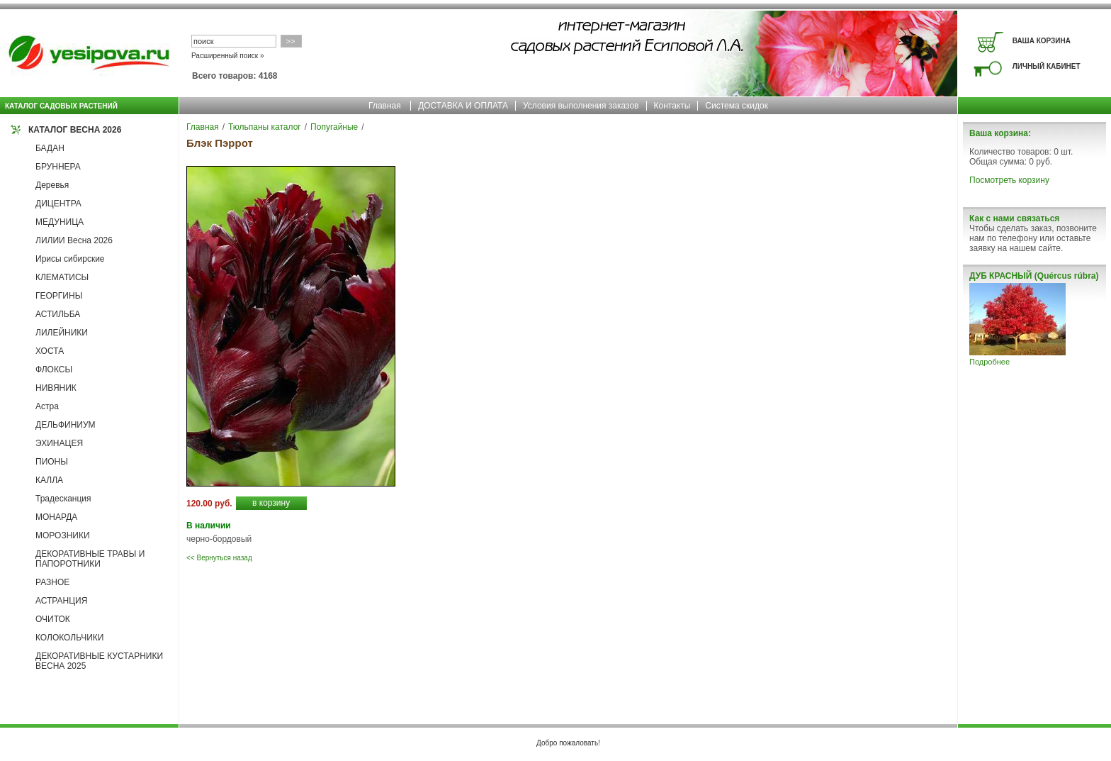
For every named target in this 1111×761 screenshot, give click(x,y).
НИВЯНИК (56, 388)
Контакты (672, 106)
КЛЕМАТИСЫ (62, 277)
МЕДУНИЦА (59, 222)
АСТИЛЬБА (57, 314)
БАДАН (49, 148)
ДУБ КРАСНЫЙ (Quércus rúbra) (1033, 276)
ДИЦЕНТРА (58, 204)
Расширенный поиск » (227, 56)
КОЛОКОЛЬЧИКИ (69, 638)
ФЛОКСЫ (53, 369)
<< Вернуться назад (219, 558)
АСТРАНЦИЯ (61, 601)
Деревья (52, 185)
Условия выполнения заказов (581, 106)
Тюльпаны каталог (264, 127)
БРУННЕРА (58, 167)
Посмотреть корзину (1009, 180)
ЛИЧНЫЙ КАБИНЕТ (1047, 66)
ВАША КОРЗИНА (1042, 41)
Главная (384, 106)
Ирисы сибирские (70, 259)
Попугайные (334, 127)
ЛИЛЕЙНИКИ (61, 333)
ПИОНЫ (51, 462)
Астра (47, 406)
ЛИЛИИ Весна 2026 (74, 240)
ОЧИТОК (52, 619)
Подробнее (989, 361)
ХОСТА (49, 351)
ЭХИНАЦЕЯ (59, 443)
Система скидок (736, 106)
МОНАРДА (56, 517)
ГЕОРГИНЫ (58, 296)
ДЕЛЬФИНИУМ (65, 425)
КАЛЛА (49, 480)
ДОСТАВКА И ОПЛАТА (463, 106)
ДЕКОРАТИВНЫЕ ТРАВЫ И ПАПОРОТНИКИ (90, 559)
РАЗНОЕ (52, 582)
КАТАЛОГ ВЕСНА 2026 (74, 130)
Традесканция (63, 499)
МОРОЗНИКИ (62, 535)
